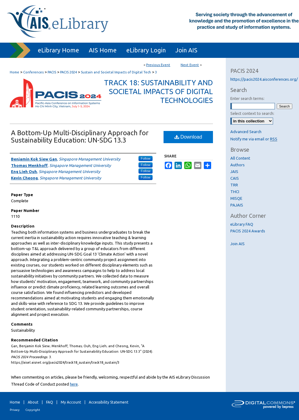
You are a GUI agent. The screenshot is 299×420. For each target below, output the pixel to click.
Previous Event (158, 65)
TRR (234, 185)
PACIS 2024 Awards (247, 231)
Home (14, 72)
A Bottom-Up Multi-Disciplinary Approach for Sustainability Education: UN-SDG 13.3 (80, 136)
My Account (71, 402)
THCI (234, 191)
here (74, 384)
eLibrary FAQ (241, 224)
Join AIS (237, 244)
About (33, 402)
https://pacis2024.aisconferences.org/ (264, 79)
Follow (145, 158)
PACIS (52, 72)
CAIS (234, 178)
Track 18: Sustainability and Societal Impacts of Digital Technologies (158, 91)
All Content (240, 158)
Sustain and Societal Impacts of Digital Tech (116, 72)
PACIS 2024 (69, 72)
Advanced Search (245, 131)
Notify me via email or (253, 139)
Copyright (32, 409)
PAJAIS (236, 205)
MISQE (236, 198)
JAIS (234, 171)
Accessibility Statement (108, 402)
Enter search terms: (247, 98)
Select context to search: (252, 113)
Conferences (34, 72)
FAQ (49, 402)
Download (188, 136)
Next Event (190, 65)
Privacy (15, 409)
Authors (237, 165)
